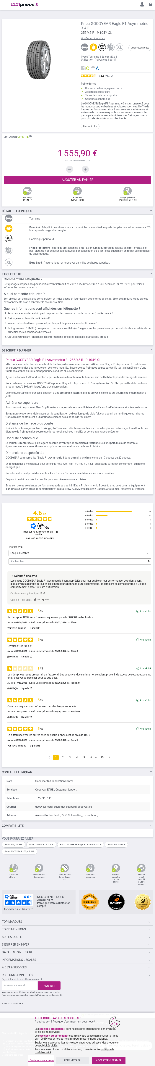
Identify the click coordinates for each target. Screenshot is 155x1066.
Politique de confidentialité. (50, 995)
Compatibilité (13, 826)
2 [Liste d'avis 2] (63, 757)
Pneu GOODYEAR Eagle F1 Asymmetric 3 (80, 844)
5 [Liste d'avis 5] (84, 757)
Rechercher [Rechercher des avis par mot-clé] (78, 561)
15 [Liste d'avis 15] (102, 757)
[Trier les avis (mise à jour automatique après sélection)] (80, 553)
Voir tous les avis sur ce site (40, 538)
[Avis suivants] (109, 757)
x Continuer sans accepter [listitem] (41, 1060)
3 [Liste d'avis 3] (70, 757)
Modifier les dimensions (93, 38)
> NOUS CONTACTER (12, 1003)
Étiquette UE (12, 274)
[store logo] (25, 5)
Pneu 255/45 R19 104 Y (41, 844)
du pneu (16, 350)
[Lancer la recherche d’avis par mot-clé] (148, 561)
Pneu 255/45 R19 (13, 844)
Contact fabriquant (18, 772)
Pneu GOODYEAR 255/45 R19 (19, 851)
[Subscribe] (49, 985)
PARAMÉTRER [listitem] (72, 1060)
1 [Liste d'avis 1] (56, 757)
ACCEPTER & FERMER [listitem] (109, 1060)
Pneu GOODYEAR (116, 844)
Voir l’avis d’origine (16, 628)
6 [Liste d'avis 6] (91, 757)
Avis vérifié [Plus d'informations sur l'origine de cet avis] (145, 611)
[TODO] (44, 593)
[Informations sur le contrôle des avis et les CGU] (56, 531)
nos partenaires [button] (65, 1038)
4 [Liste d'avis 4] (77, 757)
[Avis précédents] (49, 757)
